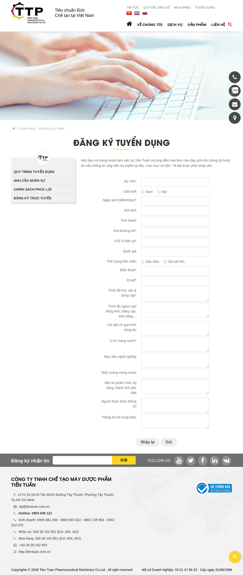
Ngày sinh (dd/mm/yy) (119, 200)
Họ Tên (130, 181)
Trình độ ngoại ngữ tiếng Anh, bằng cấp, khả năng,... (121, 311)
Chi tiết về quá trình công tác (121, 327)
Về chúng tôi (149, 25)
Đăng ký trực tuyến (32, 198)
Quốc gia (129, 251)
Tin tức (133, 7)
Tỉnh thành (128, 220)
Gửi (169, 442)
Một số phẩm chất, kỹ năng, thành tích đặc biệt (120, 388)
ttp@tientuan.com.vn (34, 506)
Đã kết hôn (176, 262)
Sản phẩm (197, 25)
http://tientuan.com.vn (35, 552)
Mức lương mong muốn (119, 372)
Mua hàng (182, 7)
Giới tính (130, 191)
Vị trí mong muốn (123, 341)
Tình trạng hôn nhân (121, 261)
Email (131, 280)
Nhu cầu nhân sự (29, 180)
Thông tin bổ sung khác (119, 417)
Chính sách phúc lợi (32, 189)
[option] (121, 75)
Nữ (164, 192)
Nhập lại (148, 442)
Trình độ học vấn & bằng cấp (122, 292)
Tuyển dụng (205, 7)
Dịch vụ (175, 25)
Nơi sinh (130, 210)
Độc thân (152, 262)
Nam (149, 192)
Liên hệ (218, 25)
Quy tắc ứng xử (156, 7)
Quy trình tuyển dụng (34, 172)
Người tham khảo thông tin (118, 403)
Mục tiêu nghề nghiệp (120, 357)
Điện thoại (128, 270)
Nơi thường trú (124, 231)
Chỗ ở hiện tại (125, 241)
